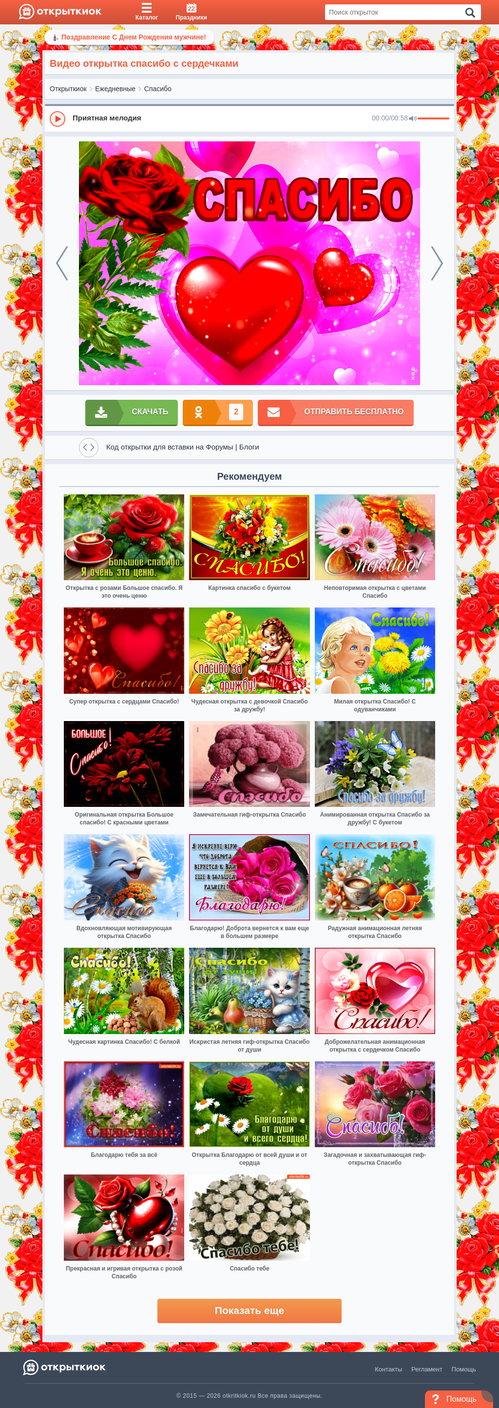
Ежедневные (115, 89)
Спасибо (158, 89)
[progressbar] (433, 119)
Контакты (388, 1369)
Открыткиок (68, 89)
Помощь (464, 1369)
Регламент (426, 1369)
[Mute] (413, 119)
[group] (249, 118)
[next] (437, 263)
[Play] (57, 119)
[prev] (62, 263)
